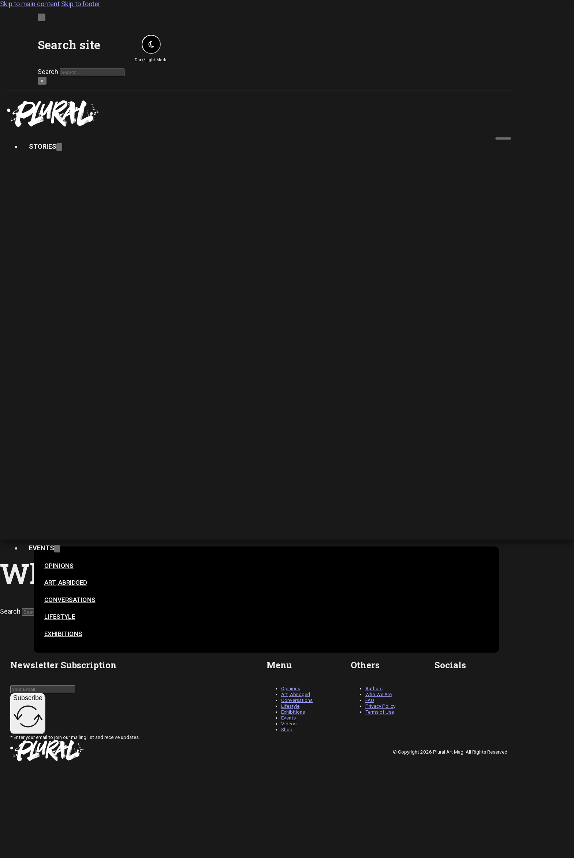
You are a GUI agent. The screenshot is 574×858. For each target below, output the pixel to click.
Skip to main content (30, 4)
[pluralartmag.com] (259, 114)
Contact (44, 381)
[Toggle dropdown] (59, 147)
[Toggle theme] (151, 44)
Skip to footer (80, 4)
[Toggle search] (41, 17)
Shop (45, 798)
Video (38, 502)
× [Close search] (42, 81)
